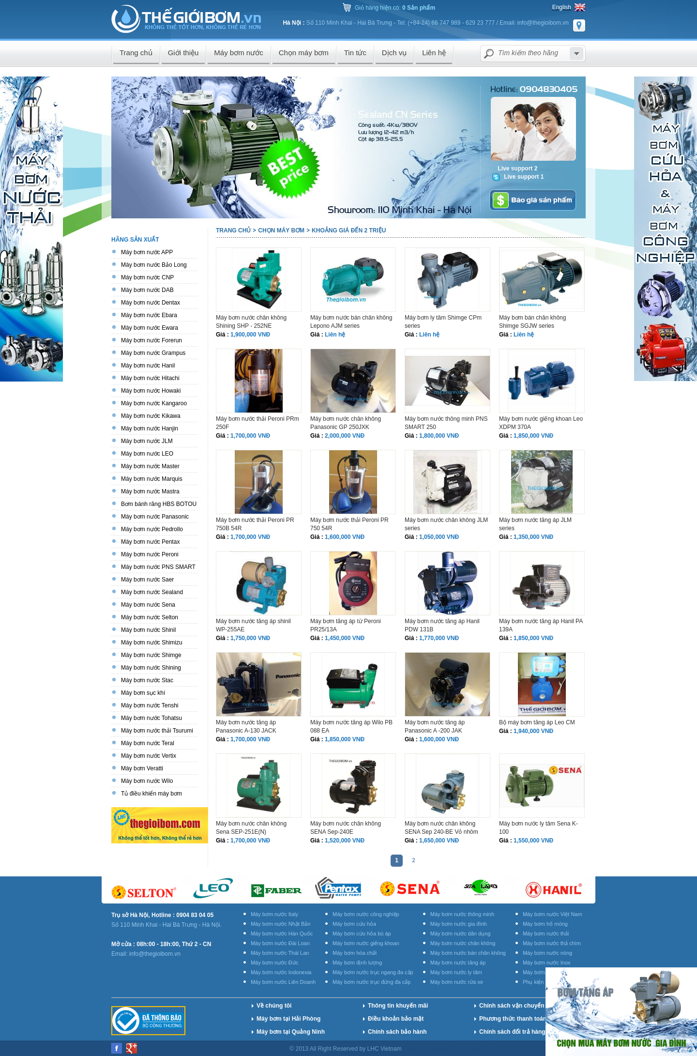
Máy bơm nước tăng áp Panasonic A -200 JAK (435, 726)
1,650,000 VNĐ (439, 840)
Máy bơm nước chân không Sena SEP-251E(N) (251, 827)
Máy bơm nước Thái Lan (280, 953)
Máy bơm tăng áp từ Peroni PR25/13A (345, 625)
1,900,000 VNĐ (250, 334)
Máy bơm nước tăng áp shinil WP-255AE (253, 625)
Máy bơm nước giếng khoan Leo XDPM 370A (541, 422)
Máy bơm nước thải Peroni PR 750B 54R (255, 524)
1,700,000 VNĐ (250, 435)
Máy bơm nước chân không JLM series (446, 524)
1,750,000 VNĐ (250, 638)
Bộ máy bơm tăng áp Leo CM (537, 722)
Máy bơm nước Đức (274, 962)
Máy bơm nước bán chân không (468, 953)
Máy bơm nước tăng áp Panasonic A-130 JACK (246, 726)
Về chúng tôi (274, 1005)
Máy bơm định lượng (357, 962)
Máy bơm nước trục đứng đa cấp (371, 982)
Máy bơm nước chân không (463, 943)
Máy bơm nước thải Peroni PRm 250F (257, 422)
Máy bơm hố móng (545, 924)
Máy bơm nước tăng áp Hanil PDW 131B (442, 625)
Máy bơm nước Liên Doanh (283, 982)
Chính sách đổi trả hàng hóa (518, 1031)
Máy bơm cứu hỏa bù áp (362, 933)
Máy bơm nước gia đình (458, 924)
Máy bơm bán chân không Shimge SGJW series (532, 321)
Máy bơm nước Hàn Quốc (282, 933)
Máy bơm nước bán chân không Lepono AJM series (351, 321)
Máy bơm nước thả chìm (552, 943)
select (576, 53)
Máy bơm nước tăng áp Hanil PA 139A (541, 625)
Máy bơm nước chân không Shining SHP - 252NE (251, 321)
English (561, 7)
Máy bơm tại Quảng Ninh (291, 1031)
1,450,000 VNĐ (344, 638)
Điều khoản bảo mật (396, 1018)
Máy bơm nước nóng (547, 953)
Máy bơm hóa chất (355, 953)
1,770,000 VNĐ (439, 638)
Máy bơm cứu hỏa (354, 924)
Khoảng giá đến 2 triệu (349, 230)
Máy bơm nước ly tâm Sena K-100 (538, 827)
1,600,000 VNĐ (344, 537)
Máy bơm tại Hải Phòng (288, 1018)
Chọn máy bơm (281, 230)
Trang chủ (233, 230)
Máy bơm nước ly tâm (456, 972)
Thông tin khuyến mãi (398, 1005)
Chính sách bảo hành (397, 1031)
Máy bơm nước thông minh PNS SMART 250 (446, 422)
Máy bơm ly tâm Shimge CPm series (443, 321)
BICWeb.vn (475, 1048)
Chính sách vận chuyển (512, 1005)
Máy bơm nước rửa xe (456, 982)
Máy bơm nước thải (546, 933)
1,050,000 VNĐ (439, 537)
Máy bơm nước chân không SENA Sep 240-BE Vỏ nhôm (441, 827)
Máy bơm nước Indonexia (281, 972)
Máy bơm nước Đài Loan (280, 943)
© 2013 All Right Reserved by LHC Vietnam (346, 1048)
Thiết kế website (429, 1048)
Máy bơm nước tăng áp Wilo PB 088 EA (351, 726)
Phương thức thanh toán (512, 1018)
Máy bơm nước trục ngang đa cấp (373, 972)
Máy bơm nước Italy (274, 914)
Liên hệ (335, 334)
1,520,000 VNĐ (344, 840)
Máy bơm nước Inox (547, 962)
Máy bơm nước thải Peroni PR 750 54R (349, 524)
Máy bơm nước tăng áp (458, 962)
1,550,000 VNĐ (533, 840)
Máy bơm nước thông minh (462, 914)
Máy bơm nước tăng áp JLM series (535, 524)
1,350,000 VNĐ (533, 537)
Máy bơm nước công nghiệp (366, 914)
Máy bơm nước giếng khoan (366, 943)
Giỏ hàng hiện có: (395, 7)
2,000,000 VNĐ (344, 435)
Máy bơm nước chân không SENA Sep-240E (345, 827)
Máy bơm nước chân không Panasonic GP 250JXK (345, 422)
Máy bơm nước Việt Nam (552, 914)
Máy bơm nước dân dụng (460, 933)
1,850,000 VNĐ (533, 435)
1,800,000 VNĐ (439, 435)
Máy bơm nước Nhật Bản (280, 924)
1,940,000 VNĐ (533, 731)
